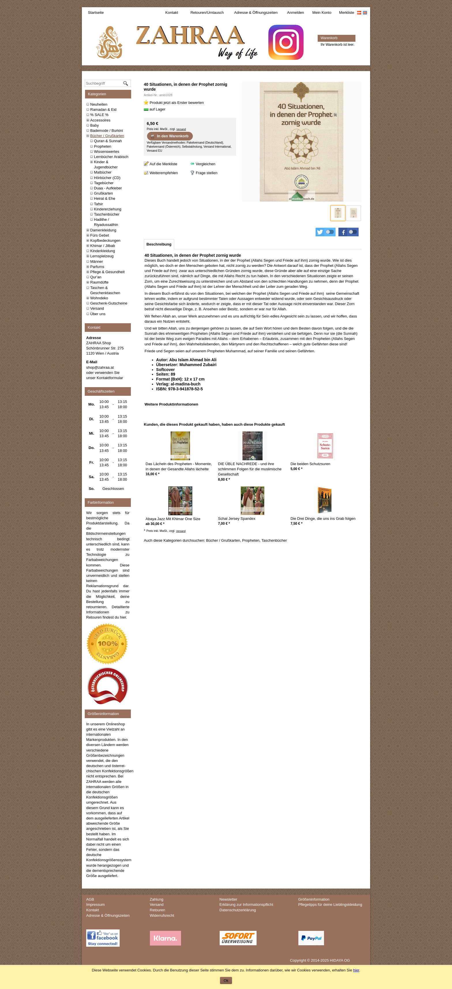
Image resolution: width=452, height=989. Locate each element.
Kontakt (171, 12)
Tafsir (98, 204)
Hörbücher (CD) (107, 178)
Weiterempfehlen (164, 173)
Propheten (102, 146)
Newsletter (228, 899)
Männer (96, 261)
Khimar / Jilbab (102, 246)
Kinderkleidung (102, 251)
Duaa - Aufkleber (108, 188)
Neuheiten (98, 104)
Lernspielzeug (102, 256)
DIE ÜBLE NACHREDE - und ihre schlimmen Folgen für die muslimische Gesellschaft (249, 469)
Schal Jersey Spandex (236, 518)
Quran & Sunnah (108, 141)
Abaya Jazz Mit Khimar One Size (173, 519)
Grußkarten (103, 193)
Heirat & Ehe (104, 198)
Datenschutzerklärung (237, 910)
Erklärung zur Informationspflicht (246, 904)
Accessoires (100, 120)
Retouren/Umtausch (207, 12)
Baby (94, 125)
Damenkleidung (103, 230)
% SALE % (99, 115)
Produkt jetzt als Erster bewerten (177, 102)
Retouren (157, 910)
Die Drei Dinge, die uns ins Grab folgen (323, 518)
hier (123, 617)
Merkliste (346, 12)
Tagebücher (104, 183)
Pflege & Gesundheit (107, 272)
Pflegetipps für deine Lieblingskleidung (330, 904)
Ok (226, 980)
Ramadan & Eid (103, 109)
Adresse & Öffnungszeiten (256, 12)
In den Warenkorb (169, 136)
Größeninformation (313, 899)
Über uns (98, 314)
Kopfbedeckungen (105, 240)
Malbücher (103, 172)
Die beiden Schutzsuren (310, 464)
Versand (97, 308)
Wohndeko (99, 298)
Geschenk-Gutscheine (108, 303)
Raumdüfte (99, 282)
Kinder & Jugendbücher (106, 164)
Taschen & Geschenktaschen (105, 290)
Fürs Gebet (99, 235)
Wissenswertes (106, 151)
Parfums (97, 267)
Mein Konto (322, 12)
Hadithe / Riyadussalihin (106, 222)
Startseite (96, 12)
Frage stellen (206, 173)
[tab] (159, 244)
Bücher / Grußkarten (107, 136)
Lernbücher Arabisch (111, 157)
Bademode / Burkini (106, 130)
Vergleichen (205, 164)
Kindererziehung (107, 209)
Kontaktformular (110, 378)
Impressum (95, 904)
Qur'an (95, 277)
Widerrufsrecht (162, 915)
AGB (90, 899)
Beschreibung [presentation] (159, 244)
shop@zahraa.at (100, 367)
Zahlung (156, 899)
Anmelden (295, 12)
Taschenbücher (106, 214)
